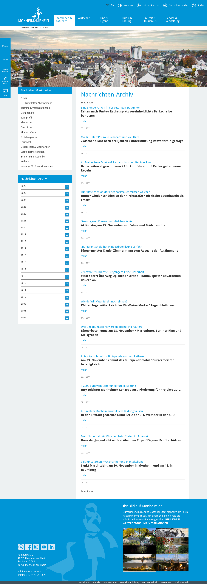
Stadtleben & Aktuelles (64, 19)
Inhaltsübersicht (181, 582)
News (45, 28)
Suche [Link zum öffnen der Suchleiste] (201, 5)
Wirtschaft (84, 18)
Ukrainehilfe (27, 112)
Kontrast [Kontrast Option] (128, 5)
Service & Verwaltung (172, 19)
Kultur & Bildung (127, 19)
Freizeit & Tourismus (150, 19)
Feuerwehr (26, 142)
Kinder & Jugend (105, 19)
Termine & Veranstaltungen (35, 107)
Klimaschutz (27, 122)
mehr (84, 121)
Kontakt (96, 582)
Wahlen (25, 161)
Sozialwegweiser (29, 137)
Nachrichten (84, 582)
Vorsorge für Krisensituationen (37, 166)
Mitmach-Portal (29, 132)
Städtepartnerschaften (33, 151)
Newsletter (166, 582)
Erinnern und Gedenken (33, 156)
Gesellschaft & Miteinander (35, 146)
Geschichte (26, 127)
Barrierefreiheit (150, 582)
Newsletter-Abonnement (38, 103)
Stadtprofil (26, 117)
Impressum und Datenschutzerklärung (121, 582)
